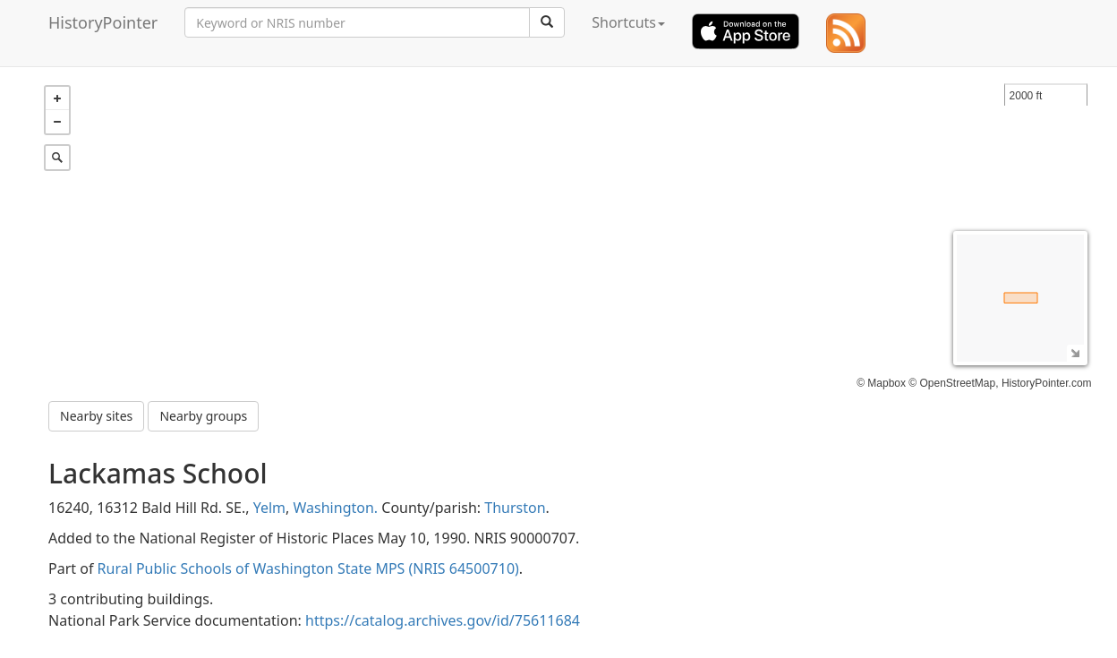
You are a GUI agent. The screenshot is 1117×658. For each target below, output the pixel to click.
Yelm (269, 507)
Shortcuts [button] (628, 22)
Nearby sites (96, 415)
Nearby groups (203, 415)
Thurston (514, 507)
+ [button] (57, 98)
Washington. (336, 507)
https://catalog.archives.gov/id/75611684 (442, 620)
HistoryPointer (103, 22)
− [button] (57, 121)
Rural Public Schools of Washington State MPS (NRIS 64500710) (308, 568)
